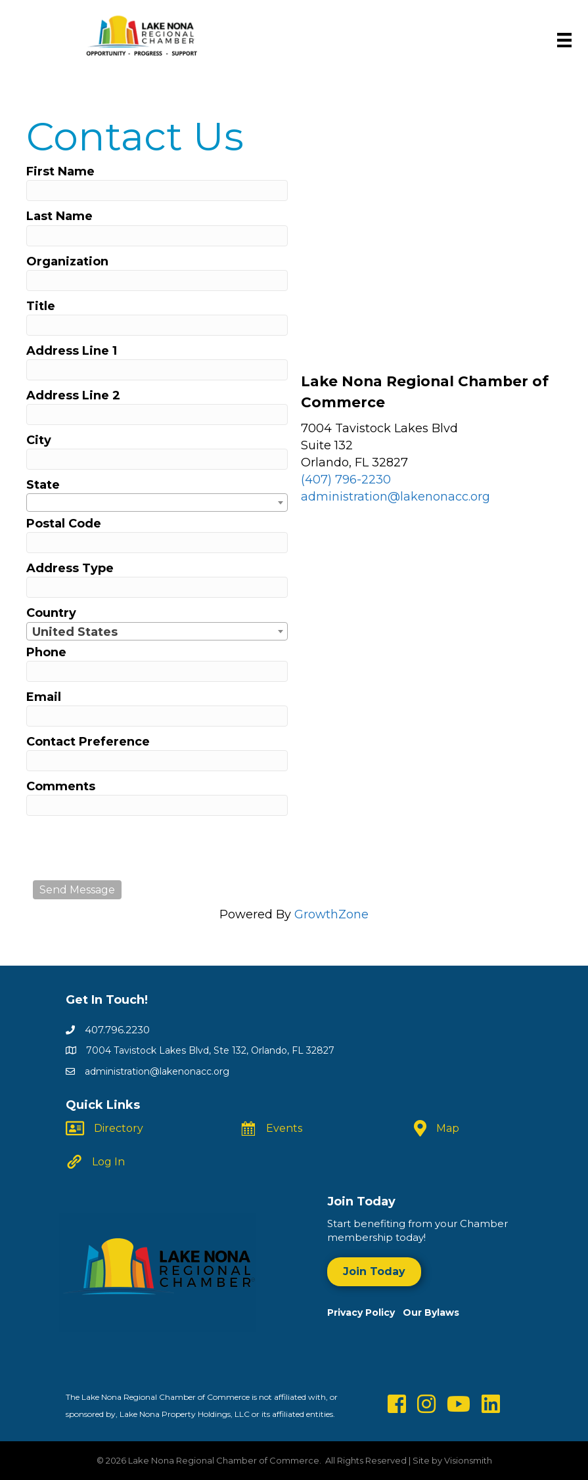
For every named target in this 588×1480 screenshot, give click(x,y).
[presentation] (133, 848)
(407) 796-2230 (346, 479)
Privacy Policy (365, 1312)
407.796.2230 (117, 1029)
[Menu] (564, 40)
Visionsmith (468, 1460)
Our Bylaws (431, 1312)
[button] (374, 1271)
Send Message (77, 890)
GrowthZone (331, 914)
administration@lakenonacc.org (395, 496)
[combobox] (157, 502)
